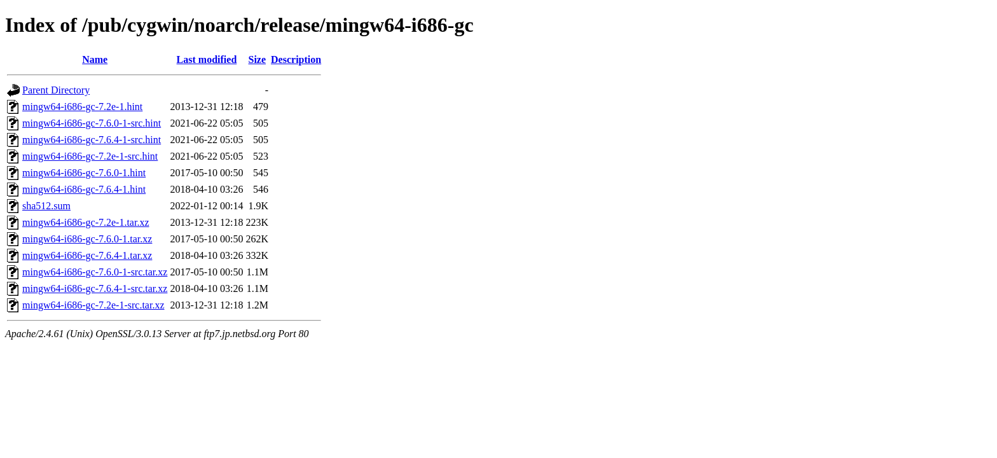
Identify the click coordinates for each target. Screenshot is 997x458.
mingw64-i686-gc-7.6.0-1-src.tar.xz (94, 272)
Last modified (207, 59)
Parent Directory (56, 90)
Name (94, 59)
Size (257, 59)
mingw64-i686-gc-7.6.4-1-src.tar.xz (94, 288)
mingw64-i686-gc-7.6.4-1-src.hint (91, 139)
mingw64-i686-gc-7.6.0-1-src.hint (91, 123)
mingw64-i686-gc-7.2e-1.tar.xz (85, 222)
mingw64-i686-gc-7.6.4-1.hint (84, 189)
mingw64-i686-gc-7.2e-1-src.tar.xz (93, 305)
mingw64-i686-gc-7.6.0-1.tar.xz (87, 238)
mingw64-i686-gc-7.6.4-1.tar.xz (87, 255)
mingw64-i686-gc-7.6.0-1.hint (84, 172)
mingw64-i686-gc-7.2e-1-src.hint (90, 156)
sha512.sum (46, 205)
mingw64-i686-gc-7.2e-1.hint (82, 106)
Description (296, 59)
